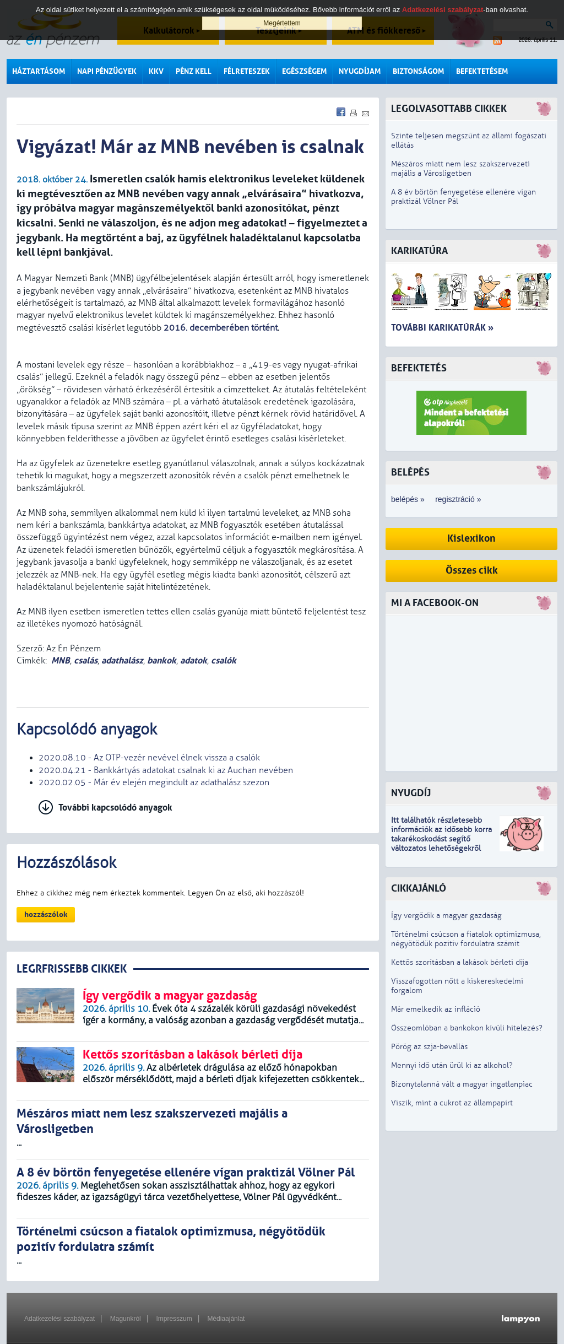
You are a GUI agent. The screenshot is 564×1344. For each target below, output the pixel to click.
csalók (223, 660)
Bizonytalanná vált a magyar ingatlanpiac (462, 1084)
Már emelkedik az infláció (435, 1009)
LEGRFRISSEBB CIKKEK (72, 969)
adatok (193, 660)
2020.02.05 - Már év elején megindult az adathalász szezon (154, 782)
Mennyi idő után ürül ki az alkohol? (452, 1065)
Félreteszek (247, 71)
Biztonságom (418, 71)
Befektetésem (482, 71)
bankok (161, 660)
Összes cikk (472, 570)
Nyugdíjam (360, 71)
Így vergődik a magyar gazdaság (446, 915)
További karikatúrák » (442, 327)
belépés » (408, 499)
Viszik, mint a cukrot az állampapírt (452, 1103)
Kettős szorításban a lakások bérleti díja (459, 962)
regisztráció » (458, 499)
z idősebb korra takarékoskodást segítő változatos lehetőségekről (441, 839)
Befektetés (419, 368)
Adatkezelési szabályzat (59, 1319)
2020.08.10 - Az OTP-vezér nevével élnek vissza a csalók (149, 758)
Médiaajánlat (226, 1319)
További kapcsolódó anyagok (115, 807)
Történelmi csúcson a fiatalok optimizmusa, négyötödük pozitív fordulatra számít (466, 939)
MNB (60, 660)
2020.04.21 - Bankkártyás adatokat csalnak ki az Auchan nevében (166, 770)
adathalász (122, 660)
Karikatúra (419, 251)
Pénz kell (194, 71)
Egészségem (304, 71)
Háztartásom (38, 71)
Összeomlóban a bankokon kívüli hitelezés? (467, 1028)
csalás (85, 660)
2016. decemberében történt (221, 328)
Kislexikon (471, 538)
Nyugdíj (411, 793)
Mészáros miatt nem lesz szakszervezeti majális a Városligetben (460, 168)
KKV (156, 71)
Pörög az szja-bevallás (429, 1046)
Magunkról (125, 1319)
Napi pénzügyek (107, 71)
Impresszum (174, 1319)
